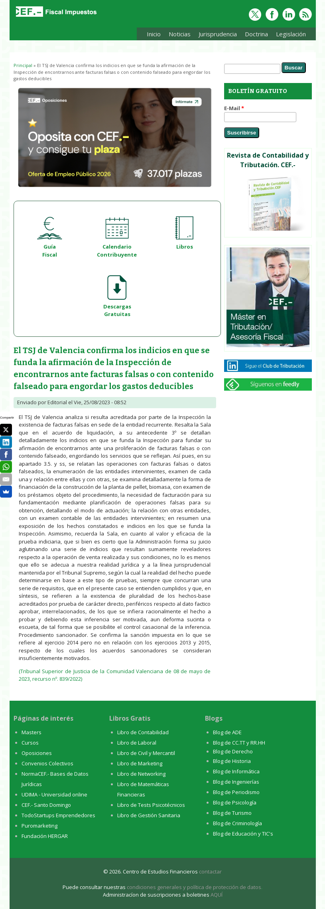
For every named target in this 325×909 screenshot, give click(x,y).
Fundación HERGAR (45, 836)
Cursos (30, 742)
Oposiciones (37, 753)
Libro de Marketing (139, 763)
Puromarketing (39, 825)
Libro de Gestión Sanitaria (148, 815)
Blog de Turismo (232, 812)
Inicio (154, 34)
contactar (210, 871)
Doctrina (254, 35)
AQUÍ (217, 894)
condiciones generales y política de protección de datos (194, 887)
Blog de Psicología (234, 802)
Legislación (289, 35)
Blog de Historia (232, 761)
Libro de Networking (141, 773)
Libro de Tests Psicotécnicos (151, 804)
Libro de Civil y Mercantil (146, 753)
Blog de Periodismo (236, 792)
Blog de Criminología (237, 823)
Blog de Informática (236, 771)
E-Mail (234, 108)
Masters (31, 732)
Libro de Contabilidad (143, 732)
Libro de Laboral (136, 742)
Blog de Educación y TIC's (243, 833)
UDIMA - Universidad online (54, 794)
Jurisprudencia (216, 35)
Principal (23, 65)
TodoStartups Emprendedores (58, 815)
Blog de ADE (227, 732)
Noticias (180, 34)
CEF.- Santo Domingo (46, 804)
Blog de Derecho (233, 751)
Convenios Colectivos (47, 763)
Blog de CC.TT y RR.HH (239, 742)
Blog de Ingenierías (236, 781)
